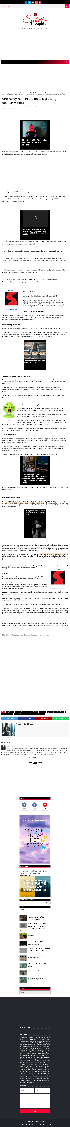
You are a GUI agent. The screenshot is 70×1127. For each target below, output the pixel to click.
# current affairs (19, 712)
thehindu (21, 95)
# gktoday (50, 712)
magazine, (50, 107)
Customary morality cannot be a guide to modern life (39, 949)
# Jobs (62, 712)
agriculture (10, 93)
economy (40, 93)
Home (4, 93)
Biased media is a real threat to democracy (38, 957)
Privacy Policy (24, 911)
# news (11, 714)
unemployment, (12, 109)
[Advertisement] (35, 44)
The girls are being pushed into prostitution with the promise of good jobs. (38, 917)
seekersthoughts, (61, 107)
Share (28, 718)
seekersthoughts (12, 95)
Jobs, (45, 107)
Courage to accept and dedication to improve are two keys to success (39, 942)
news (3, 95)
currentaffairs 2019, (24, 107)
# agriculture (10, 712)
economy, (32, 107)
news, (54, 107)
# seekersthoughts (19, 714)
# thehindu (30, 714)
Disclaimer (23, 909)
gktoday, (38, 107)
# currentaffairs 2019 (32, 712)
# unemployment (39, 714)
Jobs (57, 93)
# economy (42, 712)
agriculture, (7, 107)
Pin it (44, 718)
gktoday (47, 93)
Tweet (11, 718)
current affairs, (15, 107)
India (52, 93)
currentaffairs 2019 (30, 93)
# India (56, 712)
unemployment (30, 95)
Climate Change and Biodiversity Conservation (37, 979)
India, (42, 107)
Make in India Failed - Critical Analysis (38, 934)
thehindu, (5, 109)
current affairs (19, 93)
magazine (63, 93)
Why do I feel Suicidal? (36, 971)
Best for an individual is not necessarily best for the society (38, 965)
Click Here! (9, 420)
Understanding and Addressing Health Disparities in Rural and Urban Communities (33, 873)
